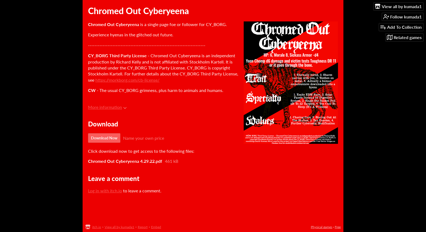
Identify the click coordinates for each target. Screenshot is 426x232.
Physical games (321, 227)
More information (107, 107)
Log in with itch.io (105, 190)
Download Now (104, 138)
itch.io (96, 227)
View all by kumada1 (119, 227)
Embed (156, 227)
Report (143, 227)
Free (338, 227)
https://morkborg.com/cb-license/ (127, 79)
